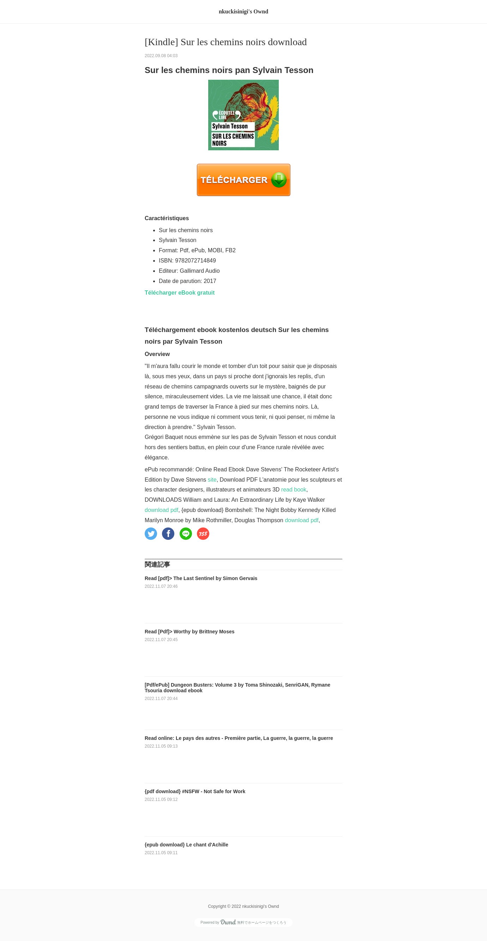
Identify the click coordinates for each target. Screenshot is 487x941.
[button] (151, 533)
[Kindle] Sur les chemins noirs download (226, 41)
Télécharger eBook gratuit (180, 293)
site (212, 480)
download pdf (161, 510)
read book (293, 490)
